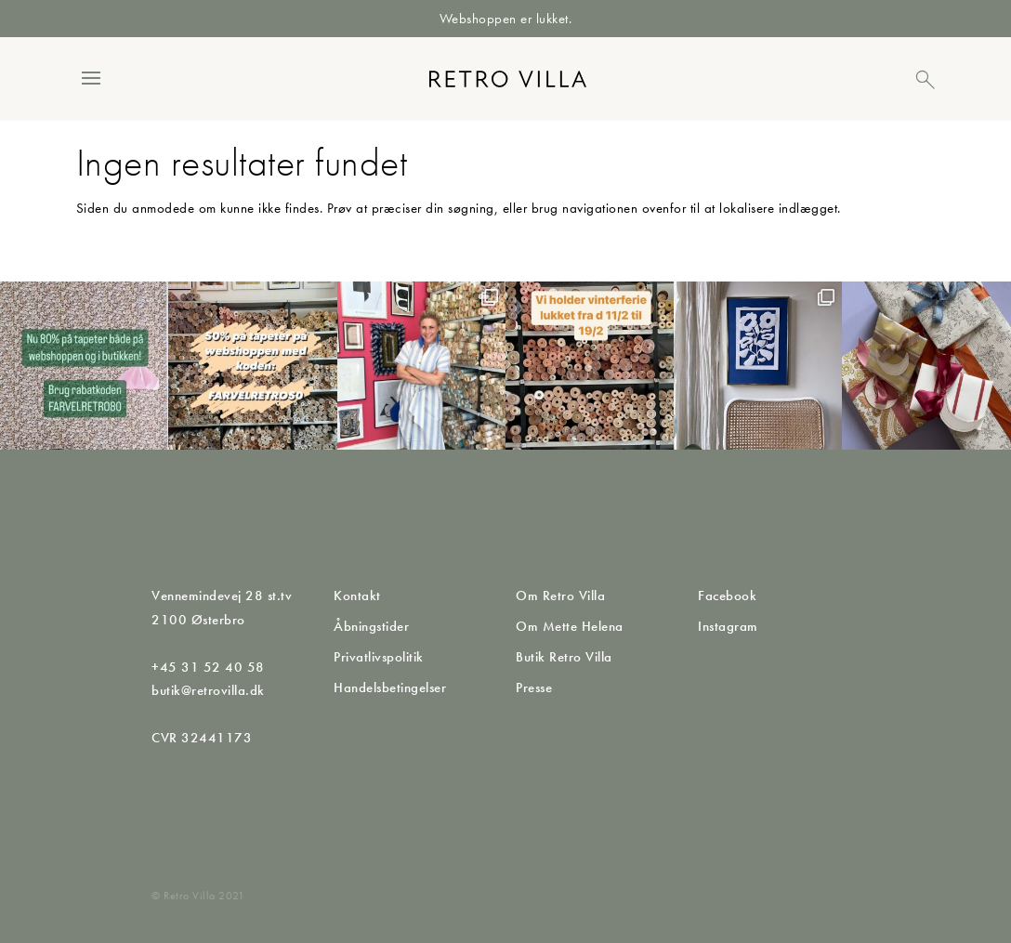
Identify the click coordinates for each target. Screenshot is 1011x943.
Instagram (728, 626)
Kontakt (357, 595)
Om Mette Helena (570, 626)
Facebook (727, 595)
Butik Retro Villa (564, 657)
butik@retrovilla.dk (208, 690)
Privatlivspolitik (379, 657)
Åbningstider (371, 626)
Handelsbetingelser (390, 687)
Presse (534, 687)
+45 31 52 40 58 (208, 667)
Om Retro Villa (560, 595)
